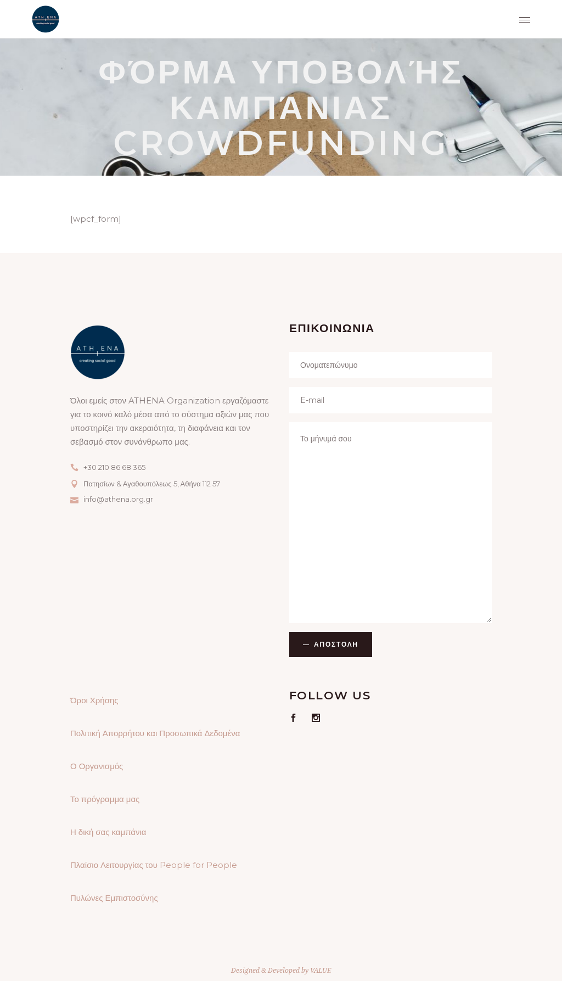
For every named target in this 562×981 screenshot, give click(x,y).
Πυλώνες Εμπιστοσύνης (114, 898)
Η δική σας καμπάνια (108, 832)
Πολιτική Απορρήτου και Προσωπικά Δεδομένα (155, 733)
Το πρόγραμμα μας (104, 799)
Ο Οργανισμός (96, 766)
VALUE (320, 970)
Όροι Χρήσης (94, 700)
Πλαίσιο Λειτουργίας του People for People (153, 865)
